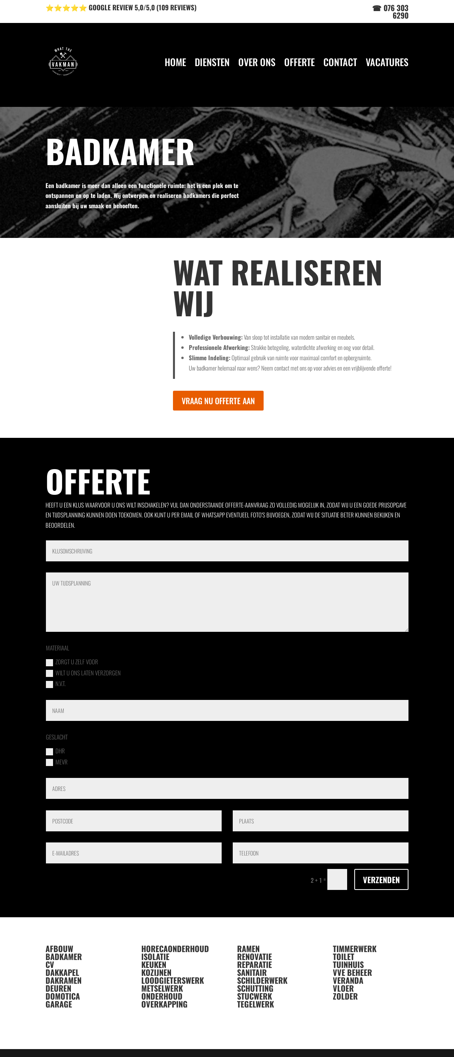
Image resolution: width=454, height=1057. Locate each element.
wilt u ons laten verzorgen (83, 672)
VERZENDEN (381, 880)
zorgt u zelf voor (72, 661)
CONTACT (340, 62)
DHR (55, 750)
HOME (175, 62)
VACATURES (387, 62)
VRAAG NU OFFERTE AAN (218, 401)
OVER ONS (256, 62)
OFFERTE (299, 62)
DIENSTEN (212, 62)
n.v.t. (56, 683)
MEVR (57, 761)
